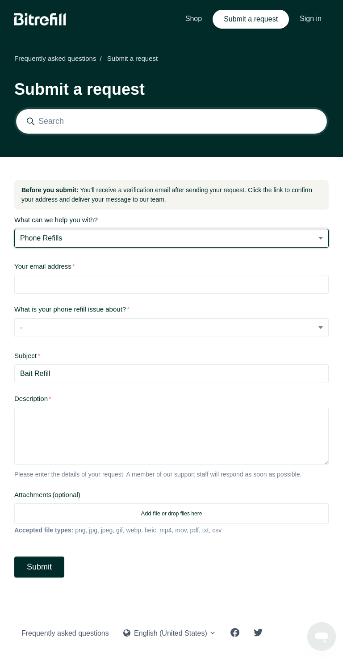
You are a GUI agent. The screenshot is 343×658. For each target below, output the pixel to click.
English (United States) (170, 633)
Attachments (47, 494)
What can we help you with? (56, 220)
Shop (193, 18)
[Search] (171, 121)
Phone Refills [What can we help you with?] (41, 238)
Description (31, 398)
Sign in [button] (311, 18)
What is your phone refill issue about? (70, 309)
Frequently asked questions (55, 58)
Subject (25, 355)
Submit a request (251, 19)
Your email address (42, 266)
